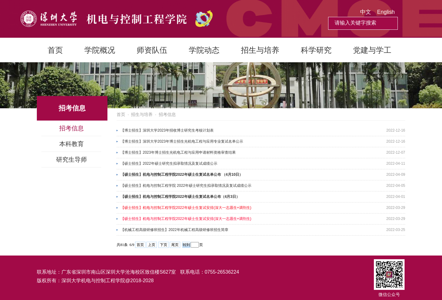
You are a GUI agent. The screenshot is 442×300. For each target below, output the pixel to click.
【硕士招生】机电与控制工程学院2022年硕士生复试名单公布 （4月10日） (182, 174)
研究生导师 (71, 159)
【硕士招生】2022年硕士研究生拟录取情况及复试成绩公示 (169, 163)
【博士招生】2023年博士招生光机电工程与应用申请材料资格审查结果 (178, 152)
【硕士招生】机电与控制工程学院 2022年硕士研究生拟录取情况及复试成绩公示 (186, 185)
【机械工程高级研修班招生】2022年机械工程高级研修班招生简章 (174, 230)
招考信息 (71, 128)
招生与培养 (260, 50)
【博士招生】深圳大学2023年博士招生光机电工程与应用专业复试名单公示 (182, 141)
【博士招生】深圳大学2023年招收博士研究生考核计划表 (167, 130)
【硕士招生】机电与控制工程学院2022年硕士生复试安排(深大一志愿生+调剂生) (186, 208)
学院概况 (99, 50)
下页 (163, 245)
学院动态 (204, 50)
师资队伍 (152, 50)
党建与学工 (372, 50)
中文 (365, 12)
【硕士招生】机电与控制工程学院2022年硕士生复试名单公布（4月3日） (180, 196)
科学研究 (316, 50)
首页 (55, 50)
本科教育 (71, 143)
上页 (151, 245)
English (386, 12)
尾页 (175, 245)
